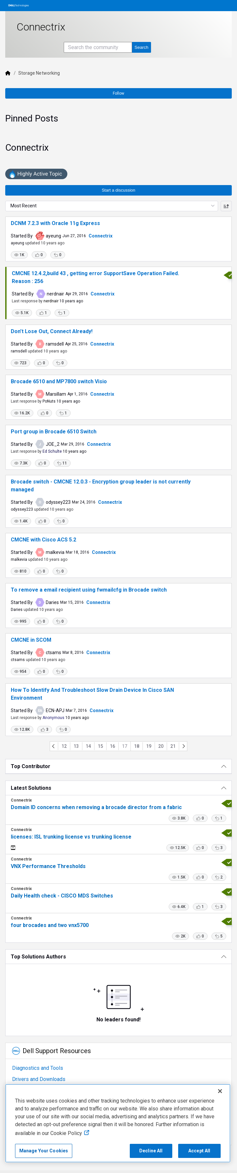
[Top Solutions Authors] (118, 956)
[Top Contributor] (118, 766)
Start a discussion (118, 190)
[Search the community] (98, 47)
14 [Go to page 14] (88, 746)
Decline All (151, 1150)
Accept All (199, 1150)
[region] (117, 1123)
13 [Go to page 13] (76, 746)
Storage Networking (39, 73)
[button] (19, 254)
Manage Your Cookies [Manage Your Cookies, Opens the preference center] (43, 1150)
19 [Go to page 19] (148, 746)
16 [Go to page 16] (112, 746)
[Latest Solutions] (118, 788)
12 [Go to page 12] (64, 746)
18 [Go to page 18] (136, 746)
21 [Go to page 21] (173, 746)
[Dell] (7, 73)
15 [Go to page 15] (100, 746)
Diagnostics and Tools (37, 1068)
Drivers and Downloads (38, 1079)
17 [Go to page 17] (124, 746)
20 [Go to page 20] (160, 746)
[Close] (220, 1091)
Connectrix (100, 235)
